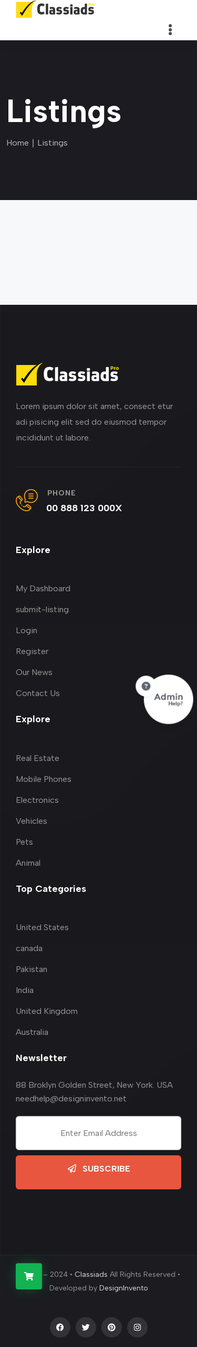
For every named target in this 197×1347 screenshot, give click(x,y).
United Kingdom (47, 1011)
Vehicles (31, 821)
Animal (28, 863)
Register (32, 651)
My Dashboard (43, 588)
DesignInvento (123, 1288)
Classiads (91, 1274)
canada (29, 948)
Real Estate (37, 758)
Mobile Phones (43, 779)
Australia (32, 1032)
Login (26, 630)
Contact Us (38, 693)
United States (42, 927)
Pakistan (31, 969)
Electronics (37, 800)
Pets (24, 842)
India (25, 990)
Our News (34, 672)
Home (17, 143)
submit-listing (42, 609)
